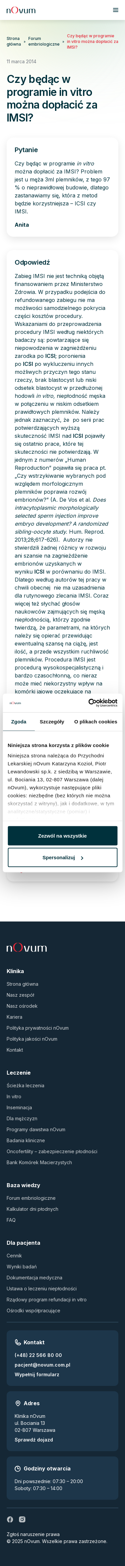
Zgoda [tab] (18, 721)
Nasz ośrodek (22, 1006)
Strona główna (14, 41)
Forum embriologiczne (44, 41)
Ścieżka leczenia (25, 1085)
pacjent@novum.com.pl (42, 1365)
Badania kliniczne (26, 1140)
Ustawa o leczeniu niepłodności (42, 1288)
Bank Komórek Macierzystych (39, 1162)
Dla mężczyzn (22, 1118)
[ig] (22, 1519)
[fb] (10, 1519)
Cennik (14, 1255)
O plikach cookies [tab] (95, 721)
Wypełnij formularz (37, 1374)
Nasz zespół (20, 995)
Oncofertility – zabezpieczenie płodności (52, 1151)
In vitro (14, 1096)
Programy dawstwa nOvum (36, 1129)
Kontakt (15, 1050)
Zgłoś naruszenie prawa (33, 1534)
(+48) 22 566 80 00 (38, 1355)
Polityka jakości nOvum (32, 1039)
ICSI (50, 356)
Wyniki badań (22, 1266)
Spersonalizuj (62, 857)
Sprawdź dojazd (34, 1439)
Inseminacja (19, 1107)
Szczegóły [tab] (52, 721)
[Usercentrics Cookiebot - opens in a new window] (89, 703)
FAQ (11, 1220)
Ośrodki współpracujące (33, 1310)
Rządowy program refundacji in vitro (47, 1299)
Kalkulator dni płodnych (32, 1209)
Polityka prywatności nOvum (38, 1028)
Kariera (14, 1017)
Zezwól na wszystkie (62, 835)
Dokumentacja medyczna (34, 1277)
